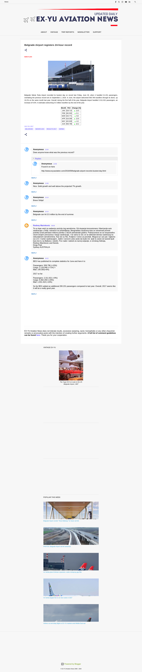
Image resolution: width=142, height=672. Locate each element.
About (44, 32)
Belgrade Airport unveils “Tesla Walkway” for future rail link (61, 521)
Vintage (54, 32)
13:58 (55, 164)
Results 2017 (52, 129)
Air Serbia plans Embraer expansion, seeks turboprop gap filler (62, 572)
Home (6, 2)
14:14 (46, 197)
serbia (61, 129)
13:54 (46, 149)
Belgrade (29, 129)
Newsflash (39, 129)
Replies (38, 159)
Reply (34, 178)
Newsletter (83, 32)
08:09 (53, 225)
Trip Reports (67, 32)
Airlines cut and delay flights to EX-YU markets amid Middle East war (64, 623)
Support (97, 32)
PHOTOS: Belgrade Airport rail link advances (57, 546)
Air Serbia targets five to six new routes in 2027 (57, 598)
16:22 (46, 258)
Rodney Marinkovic (41, 225)
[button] (25, 50)
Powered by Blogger (71, 664)
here (38, 335)
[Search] (135, 2)
